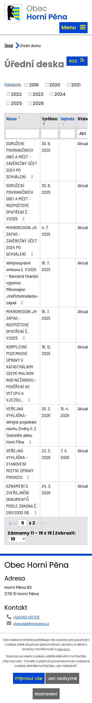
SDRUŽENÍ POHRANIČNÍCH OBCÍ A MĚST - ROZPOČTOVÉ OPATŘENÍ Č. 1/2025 (19, 202)
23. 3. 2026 (46, 454)
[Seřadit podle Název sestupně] (19, 118)
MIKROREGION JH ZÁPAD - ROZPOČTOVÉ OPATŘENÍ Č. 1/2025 (21, 325)
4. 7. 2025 (46, 231)
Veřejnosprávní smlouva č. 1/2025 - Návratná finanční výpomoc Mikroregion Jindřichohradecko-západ (22, 282)
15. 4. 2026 (65, 412)
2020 (54, 85)
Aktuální (84, 143)
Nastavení (46, 694)
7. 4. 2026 (65, 454)
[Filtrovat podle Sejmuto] (67, 133)
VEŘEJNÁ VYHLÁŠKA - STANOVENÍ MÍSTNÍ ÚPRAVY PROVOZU (20, 464)
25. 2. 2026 (46, 412)
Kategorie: (12, 84)
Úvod (8, 45)
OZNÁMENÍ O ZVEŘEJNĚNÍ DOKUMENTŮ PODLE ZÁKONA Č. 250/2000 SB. (22, 499)
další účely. (63, 649)
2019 (34, 85)
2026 (38, 103)
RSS (77, 61)
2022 (16, 94)
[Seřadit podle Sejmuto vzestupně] (63, 123)
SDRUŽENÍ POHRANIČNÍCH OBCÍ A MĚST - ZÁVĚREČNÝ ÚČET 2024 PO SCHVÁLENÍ (21, 160)
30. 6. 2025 (46, 147)
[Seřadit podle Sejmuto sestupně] (63, 125)
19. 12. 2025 (46, 350)
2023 (38, 94)
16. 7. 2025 (46, 266)
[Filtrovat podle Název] (22, 133)
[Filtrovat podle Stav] (84, 133)
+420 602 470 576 (26, 617)
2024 (60, 94)
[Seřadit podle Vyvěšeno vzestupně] (44, 123)
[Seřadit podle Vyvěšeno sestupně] (44, 125)
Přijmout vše (28, 678)
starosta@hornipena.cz (31, 623)
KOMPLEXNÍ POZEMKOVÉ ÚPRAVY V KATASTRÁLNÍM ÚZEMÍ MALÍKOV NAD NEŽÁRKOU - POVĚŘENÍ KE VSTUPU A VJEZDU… (21, 373)
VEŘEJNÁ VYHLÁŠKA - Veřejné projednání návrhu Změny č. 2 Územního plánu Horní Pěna (21, 425)
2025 (16, 103)
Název (11, 118)
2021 (75, 85)
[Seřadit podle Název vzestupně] (19, 116)
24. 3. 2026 (46, 489)
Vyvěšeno (49, 118)
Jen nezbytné (62, 678)
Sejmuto (67, 118)
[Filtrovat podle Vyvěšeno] (49, 133)
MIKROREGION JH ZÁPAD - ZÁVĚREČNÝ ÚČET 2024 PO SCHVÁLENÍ (21, 241)
